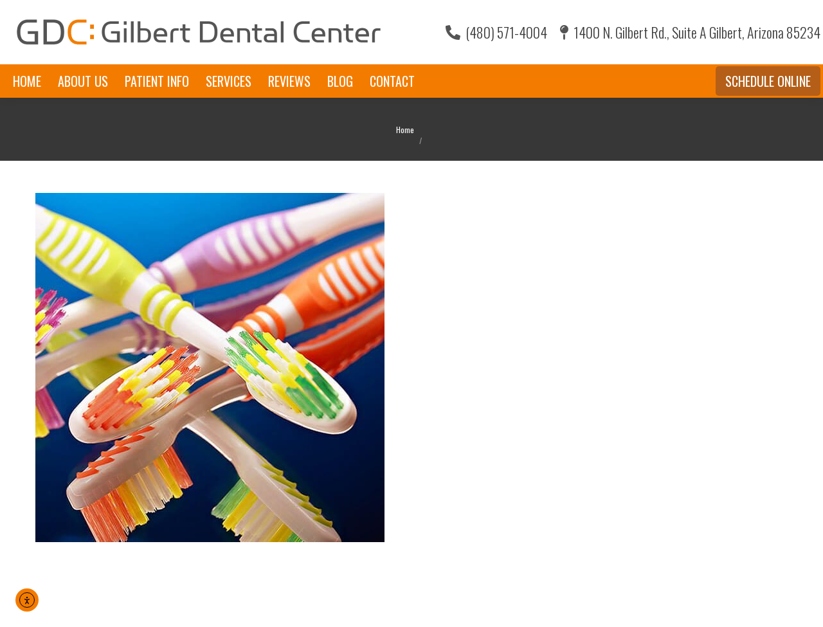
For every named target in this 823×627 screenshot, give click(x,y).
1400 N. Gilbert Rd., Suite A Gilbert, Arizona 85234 (690, 32)
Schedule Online (768, 81)
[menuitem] (27, 81)
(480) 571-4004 (496, 32)
